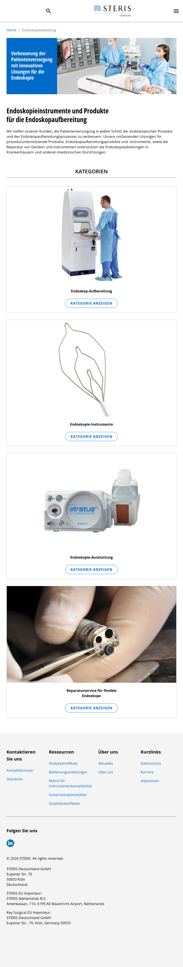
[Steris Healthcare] (112, 11)
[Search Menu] (48, 11)
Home (11, 30)
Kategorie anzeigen (91, 303)
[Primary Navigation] (176, 11)
